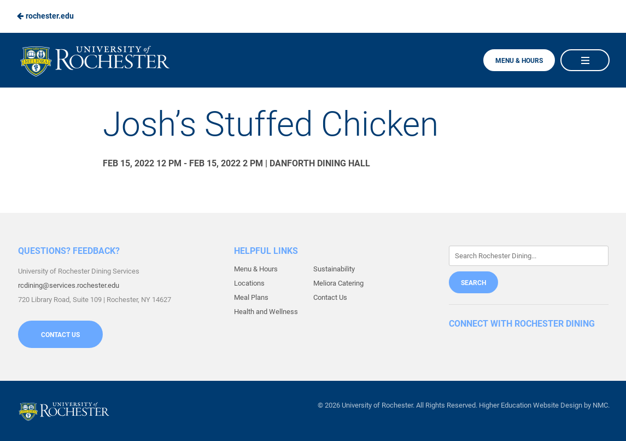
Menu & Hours (519, 61)
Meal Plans (251, 297)
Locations (249, 283)
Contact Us (60, 335)
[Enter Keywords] (529, 256)
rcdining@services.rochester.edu (68, 285)
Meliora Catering (338, 283)
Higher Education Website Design (530, 405)
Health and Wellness (266, 311)
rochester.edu (45, 15)
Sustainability (334, 269)
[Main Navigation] (585, 60)
